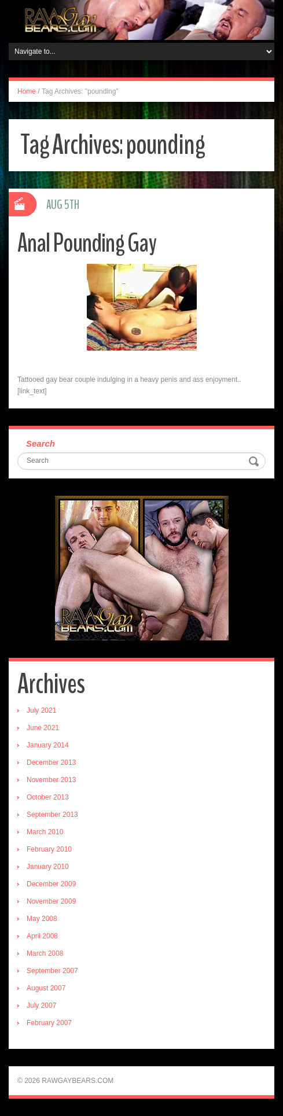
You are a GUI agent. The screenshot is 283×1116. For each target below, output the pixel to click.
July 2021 (41, 710)
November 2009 (51, 901)
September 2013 (52, 815)
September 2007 (52, 971)
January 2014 (48, 745)
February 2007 (49, 1023)
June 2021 (43, 728)
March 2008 (45, 953)
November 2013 (51, 780)
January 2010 (48, 867)
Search (40, 443)
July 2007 (41, 1005)
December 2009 (51, 884)
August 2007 (46, 988)
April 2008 (42, 936)
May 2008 (42, 919)
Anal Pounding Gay (86, 243)
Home (26, 91)
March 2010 (45, 832)
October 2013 (48, 797)
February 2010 (49, 849)
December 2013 (51, 762)
